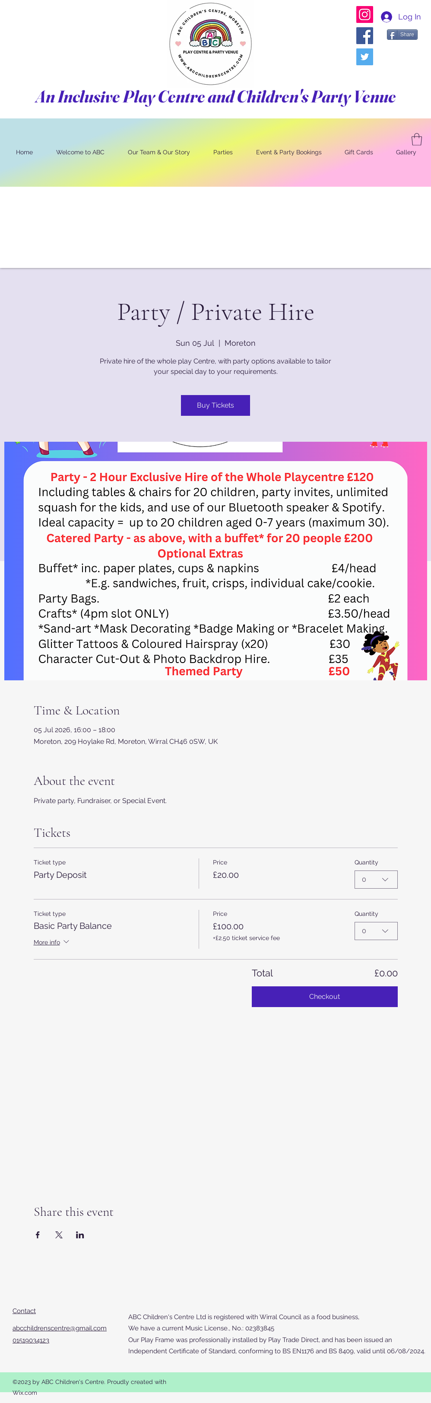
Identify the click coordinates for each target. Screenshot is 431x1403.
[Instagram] (364, 14)
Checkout (324, 996)
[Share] (402, 34)
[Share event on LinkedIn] (80, 1234)
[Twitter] (364, 56)
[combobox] (376, 879)
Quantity (366, 862)
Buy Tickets (215, 405)
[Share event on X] (59, 1234)
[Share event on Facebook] (38, 1234)
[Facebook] (364, 35)
